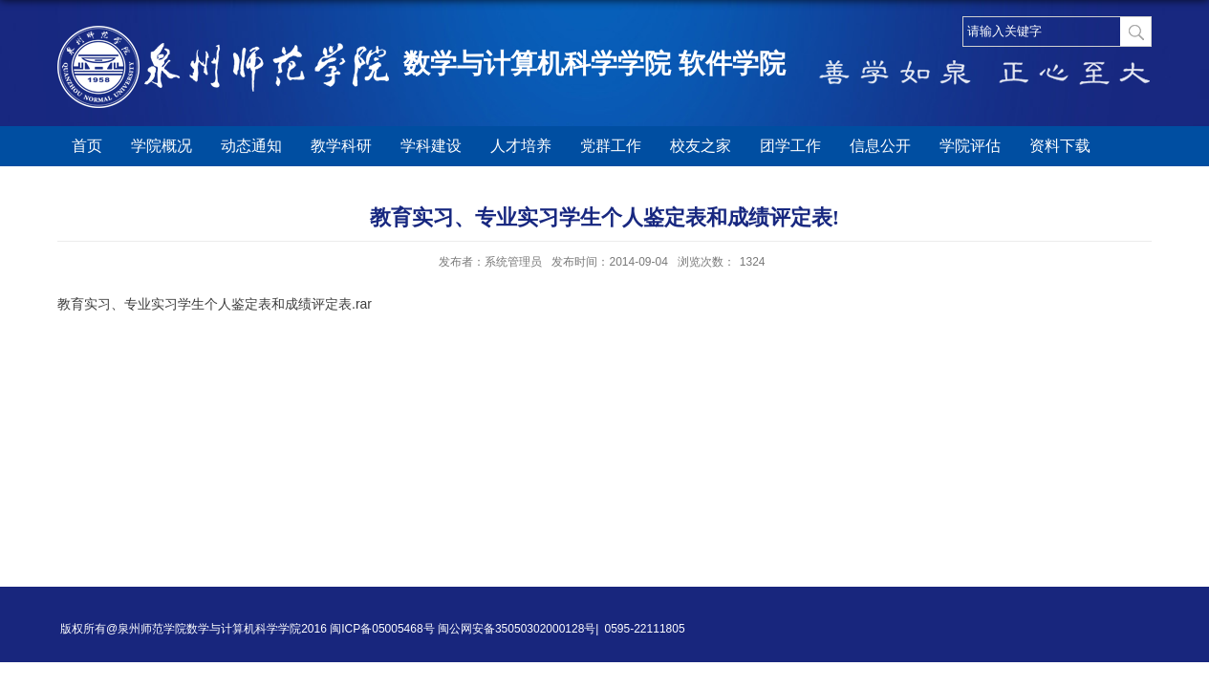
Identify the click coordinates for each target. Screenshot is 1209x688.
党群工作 (610, 146)
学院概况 (161, 146)
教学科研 (341, 146)
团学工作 (790, 146)
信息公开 (880, 146)
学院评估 (970, 146)
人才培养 (520, 146)
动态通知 (251, 146)
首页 (87, 146)
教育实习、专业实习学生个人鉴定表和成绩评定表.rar (214, 304)
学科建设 (431, 146)
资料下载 (1059, 146)
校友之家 (700, 146)
